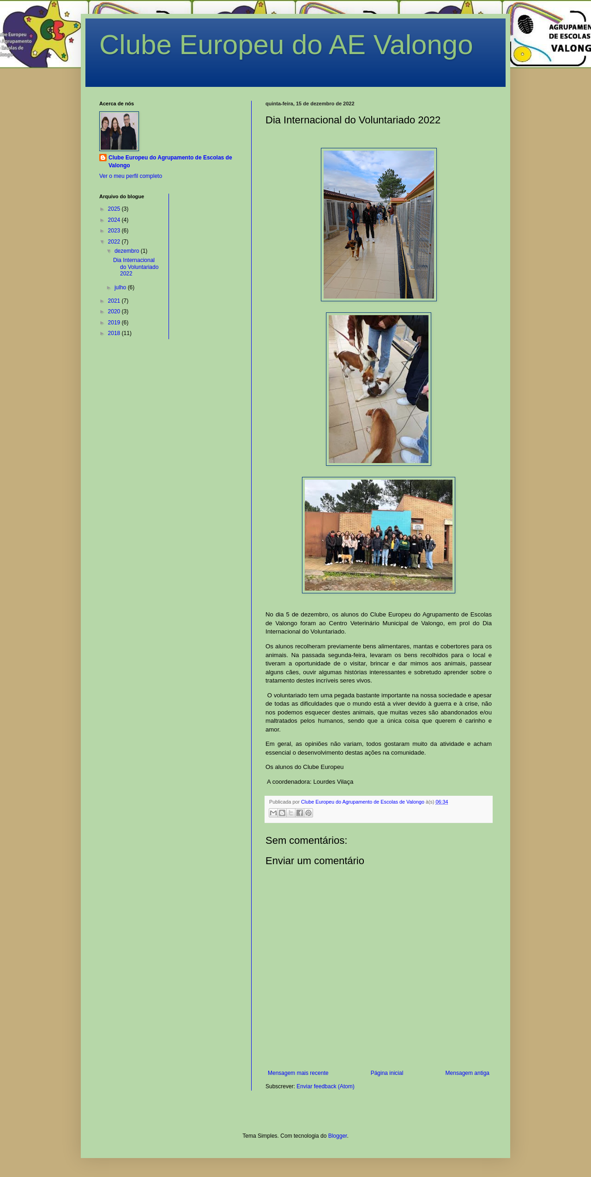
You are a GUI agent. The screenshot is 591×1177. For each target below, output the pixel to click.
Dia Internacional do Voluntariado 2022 (135, 267)
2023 (115, 230)
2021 (115, 301)
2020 (115, 311)
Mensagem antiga (467, 1073)
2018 (115, 333)
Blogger (337, 1136)
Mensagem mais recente (298, 1073)
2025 (115, 209)
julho (121, 287)
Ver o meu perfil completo (130, 176)
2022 (115, 241)
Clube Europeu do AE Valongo (286, 44)
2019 (115, 322)
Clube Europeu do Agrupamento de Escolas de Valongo (170, 161)
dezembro (128, 251)
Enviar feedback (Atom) (325, 1086)
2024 (115, 220)
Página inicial (387, 1073)
